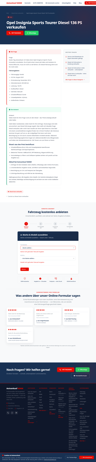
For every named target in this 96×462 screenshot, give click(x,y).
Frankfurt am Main (52, 400)
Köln (50, 397)
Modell (22, 255)
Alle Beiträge (62, 416)
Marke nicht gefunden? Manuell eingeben (32, 252)
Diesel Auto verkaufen (18, 13)
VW (40, 392)
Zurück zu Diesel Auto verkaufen (17, 196)
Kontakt (82, 404)
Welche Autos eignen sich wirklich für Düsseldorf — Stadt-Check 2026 (62, 404)
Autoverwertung (32, 409)
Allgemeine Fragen (83, 412)
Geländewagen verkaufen (32, 417)
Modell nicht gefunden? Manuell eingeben (32, 262)
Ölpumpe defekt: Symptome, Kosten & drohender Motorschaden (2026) (62, 398)
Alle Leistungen (32, 421)
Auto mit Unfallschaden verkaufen (84, 436)
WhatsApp (31, 33)
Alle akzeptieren (86, 457)
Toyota (41, 405)
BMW (40, 394)
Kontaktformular (80, 376)
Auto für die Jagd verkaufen (84, 417)
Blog (80, 3)
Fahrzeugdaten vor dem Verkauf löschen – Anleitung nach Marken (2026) (73, 433)
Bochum (51, 404)
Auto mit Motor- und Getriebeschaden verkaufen (85, 429)
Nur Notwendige (72, 457)
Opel (40, 400)
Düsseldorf (52, 409)
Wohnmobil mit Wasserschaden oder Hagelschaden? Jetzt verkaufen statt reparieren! (73, 410)
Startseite (27, 3)
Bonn (50, 392)
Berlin (51, 407)
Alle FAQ (83, 441)
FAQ (7, 13)
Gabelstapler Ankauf (31, 413)
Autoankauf (14, 3)
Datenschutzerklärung (50, 459)
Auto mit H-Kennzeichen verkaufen (83, 422)
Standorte (83, 399)
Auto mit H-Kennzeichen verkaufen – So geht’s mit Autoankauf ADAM (73, 422)
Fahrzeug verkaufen (83, 392)
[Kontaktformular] (16, 412)
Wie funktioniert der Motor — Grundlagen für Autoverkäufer (62, 410)
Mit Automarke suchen (52, 3)
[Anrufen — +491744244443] (8, 412)
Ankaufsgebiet (66, 3)
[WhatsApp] (12, 412)
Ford (40, 402)
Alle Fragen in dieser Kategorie (75, 80)
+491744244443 (15, 33)
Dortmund (52, 394)
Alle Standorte (52, 413)
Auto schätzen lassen (32, 403)
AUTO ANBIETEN (38, 3)
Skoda (41, 408)
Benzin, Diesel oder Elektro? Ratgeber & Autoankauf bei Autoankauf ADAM (73, 397)
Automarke (23, 245)
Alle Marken (43, 410)
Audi (40, 397)
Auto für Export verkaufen (32, 392)
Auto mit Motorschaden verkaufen (32, 398)
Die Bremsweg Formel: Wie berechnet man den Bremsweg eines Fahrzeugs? (73, 445)
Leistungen (83, 401)
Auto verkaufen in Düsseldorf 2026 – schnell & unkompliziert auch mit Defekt (62, 392)
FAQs (74, 3)
